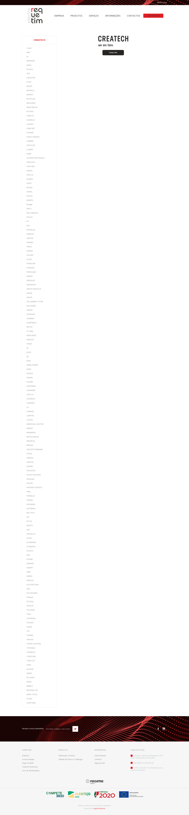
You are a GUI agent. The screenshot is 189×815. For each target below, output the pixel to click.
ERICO (29, 208)
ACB (28, 73)
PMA (28, 491)
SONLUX (30, 606)
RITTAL (29, 521)
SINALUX (30, 580)
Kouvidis (30, 382)
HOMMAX (30, 318)
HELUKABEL (31, 306)
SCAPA (29, 538)
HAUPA (29, 297)
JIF (27, 348)
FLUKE (29, 259)
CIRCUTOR (31, 145)
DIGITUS (30, 175)
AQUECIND (31, 78)
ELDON (29, 196)
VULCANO (30, 677)
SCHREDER (31, 546)
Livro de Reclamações (30, 770)
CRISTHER (30, 166)
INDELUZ (30, 339)
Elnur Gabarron (32, 213)
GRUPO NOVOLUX (34, 289)
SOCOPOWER (32, 593)
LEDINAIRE (31, 390)
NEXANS (30, 445)
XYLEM (29, 698)
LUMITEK (30, 415)
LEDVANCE (31, 399)
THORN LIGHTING (34, 644)
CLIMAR (30, 149)
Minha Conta (162, 2)
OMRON (30, 458)
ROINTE (30, 525)
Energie (29, 204)
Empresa (25, 755)
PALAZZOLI (31, 470)
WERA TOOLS (32, 694)
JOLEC (29, 352)
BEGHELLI (30, 90)
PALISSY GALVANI (34, 475)
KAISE (29, 369)
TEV (28, 631)
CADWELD (31, 120)
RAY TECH (30, 513)
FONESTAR (31, 263)
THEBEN (30, 635)
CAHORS (30, 124)
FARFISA (30, 238)
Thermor (30, 639)
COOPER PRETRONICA (35, 158)
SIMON (29, 576)
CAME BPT (31, 128)
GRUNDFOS (31, 284)
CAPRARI (30, 132)
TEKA (29, 614)
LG (28, 407)
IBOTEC (30, 327)
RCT (28, 517)
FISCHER (30, 255)
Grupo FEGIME (28, 763)
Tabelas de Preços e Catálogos (70, 759)
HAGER (29, 293)
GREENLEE (31, 280)
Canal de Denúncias (30, 767)
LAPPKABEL (31, 386)
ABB (28, 52)
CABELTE (30, 116)
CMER (29, 154)
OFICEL (29, 453)
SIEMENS (30, 563)
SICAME (30, 559)
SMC (28, 589)
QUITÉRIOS (31, 508)
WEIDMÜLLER (32, 690)
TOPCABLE (31, 648)
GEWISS (30, 276)
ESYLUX (30, 217)
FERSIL (29, 246)
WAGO (29, 682)
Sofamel (30, 597)
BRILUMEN (31, 103)
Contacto (98, 759)
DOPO (29, 183)
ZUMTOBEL (31, 703)
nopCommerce (99, 808)
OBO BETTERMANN (35, 449)
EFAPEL (30, 192)
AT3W (29, 82)
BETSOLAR (31, 99)
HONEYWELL (32, 323)
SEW (28, 555)
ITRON (29, 344)
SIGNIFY (30, 568)
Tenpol (29, 627)
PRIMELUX (31, 496)
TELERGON (31, 618)
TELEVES (30, 622)
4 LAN (29, 48)
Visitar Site (113, 52)
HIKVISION (31, 314)
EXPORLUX (31, 230)
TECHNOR (31, 610)
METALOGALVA (33, 437)
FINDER (30, 251)
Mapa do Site (99, 763)
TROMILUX (31, 652)
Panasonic (31, 479)
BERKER (30, 94)
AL (28, 56)
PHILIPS (30, 483)
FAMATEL (30, 234)
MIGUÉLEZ (31, 441)
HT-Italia (30, 331)
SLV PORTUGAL (33, 584)
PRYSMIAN (31, 504)
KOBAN (30, 377)
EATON (29, 187)
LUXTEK (30, 420)
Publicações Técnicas (66, 755)
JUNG (29, 361)
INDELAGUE (31, 335)
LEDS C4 (30, 394)
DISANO (30, 179)
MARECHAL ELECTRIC (35, 424)
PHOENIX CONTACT (34, 487)
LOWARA (30, 411)
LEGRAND (30, 403)
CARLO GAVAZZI (33, 137)
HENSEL (30, 310)
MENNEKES (31, 432)
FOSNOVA (30, 268)
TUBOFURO (31, 656)
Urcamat (30, 669)
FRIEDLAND (31, 272)
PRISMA (30, 500)
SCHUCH (30, 551)
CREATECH (31, 162)
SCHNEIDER (31, 542)
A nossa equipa (28, 759)
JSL (28, 356)
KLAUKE (30, 373)
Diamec (30, 170)
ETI (28, 221)
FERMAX (30, 242)
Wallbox (30, 686)
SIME (28, 572)
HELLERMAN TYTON (35, 301)
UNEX (29, 665)
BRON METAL (32, 107)
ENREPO (30, 200)
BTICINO (30, 111)
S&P (28, 529)
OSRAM (30, 466)
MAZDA (30, 428)
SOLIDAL (30, 601)
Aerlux (29, 65)
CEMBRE (30, 141)
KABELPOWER (32, 365)
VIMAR (29, 673)
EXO (28, 225)
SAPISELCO (31, 534)
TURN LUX (31, 660)
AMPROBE (31, 61)
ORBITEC (30, 462)
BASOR (29, 86)
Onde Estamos (100, 755)
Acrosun (30, 69)
